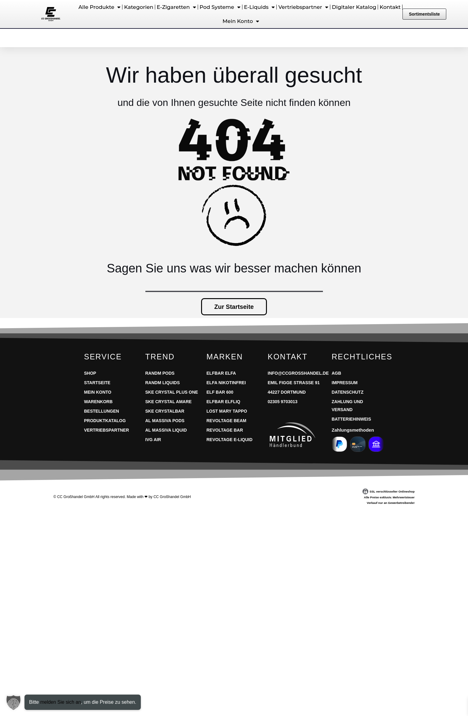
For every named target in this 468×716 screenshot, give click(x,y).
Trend (160, 356)
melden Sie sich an (60, 702)
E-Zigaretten (176, 7)
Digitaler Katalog (354, 7)
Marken (225, 356)
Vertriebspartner (303, 7)
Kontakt (390, 7)
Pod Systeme (220, 7)
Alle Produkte (99, 7)
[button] (13, 702)
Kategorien (138, 7)
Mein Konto (241, 21)
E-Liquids (259, 7)
